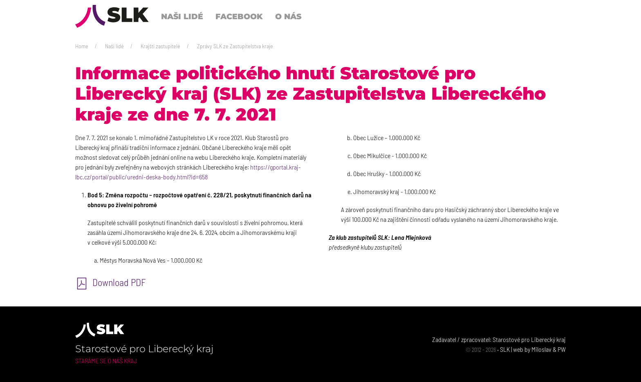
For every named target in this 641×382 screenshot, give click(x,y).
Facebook (239, 16)
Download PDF (110, 282)
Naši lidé (114, 45)
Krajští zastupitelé (160, 45)
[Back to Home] (112, 16)
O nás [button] (288, 16)
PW (562, 349)
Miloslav (541, 349)
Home (81, 45)
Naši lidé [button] (182, 16)
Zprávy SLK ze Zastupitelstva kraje (235, 45)
